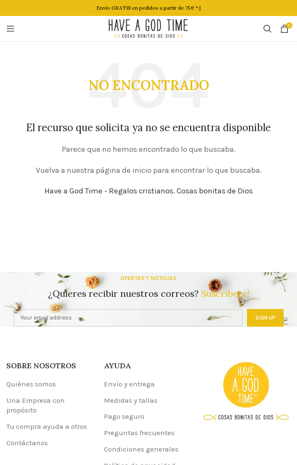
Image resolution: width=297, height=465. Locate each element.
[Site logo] (148, 28)
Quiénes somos (31, 384)
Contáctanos (27, 443)
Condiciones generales (141, 449)
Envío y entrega (129, 384)
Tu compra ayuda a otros (46, 426)
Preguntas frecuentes (139, 432)
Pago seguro (124, 416)
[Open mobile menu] (10, 28)
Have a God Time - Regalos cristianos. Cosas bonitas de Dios (149, 191)
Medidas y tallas (130, 400)
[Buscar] (267, 28)
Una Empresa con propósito (35, 405)
